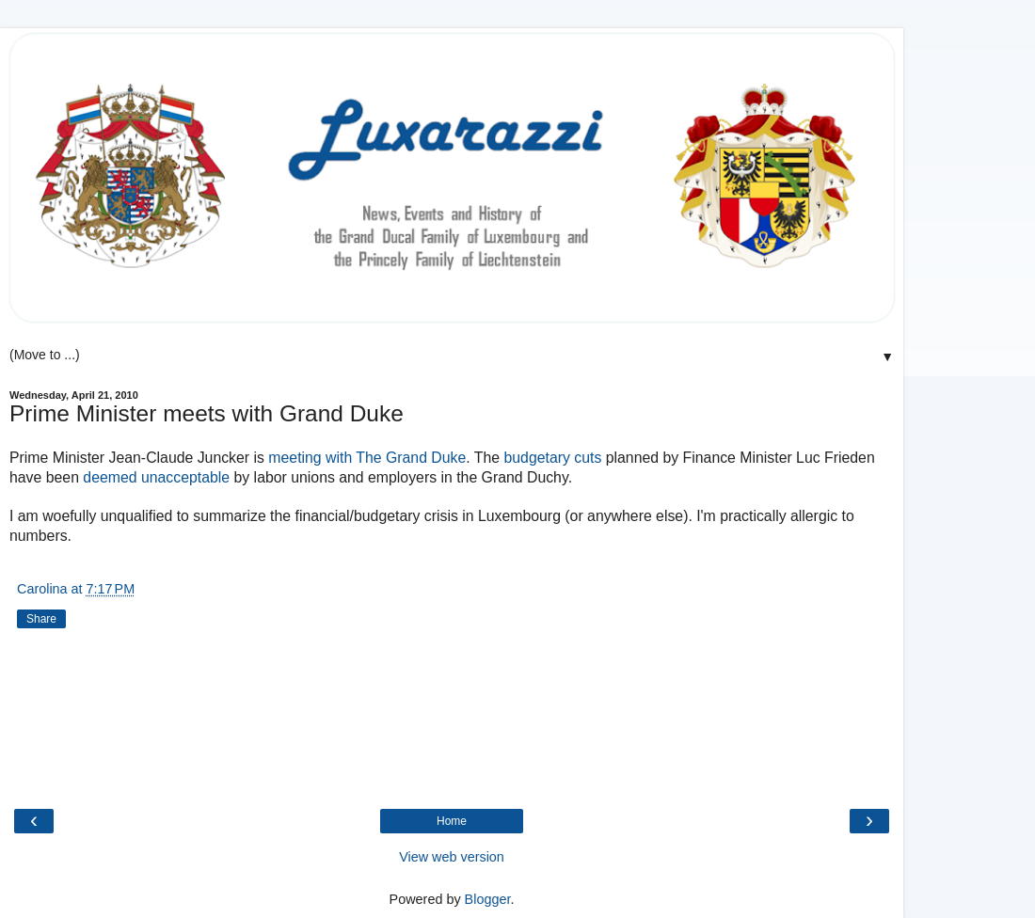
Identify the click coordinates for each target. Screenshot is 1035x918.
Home (452, 821)
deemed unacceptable (156, 477)
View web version (451, 856)
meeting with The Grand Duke (367, 458)
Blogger (488, 899)
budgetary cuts (553, 458)
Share (41, 618)
